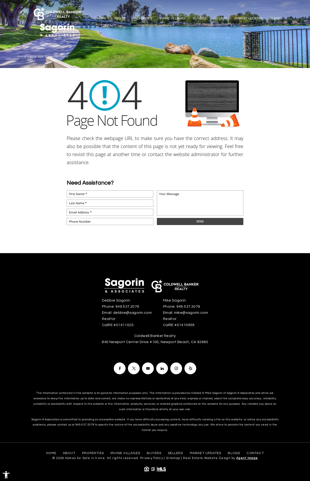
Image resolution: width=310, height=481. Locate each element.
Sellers (220, 18)
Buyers (199, 18)
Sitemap (173, 458)
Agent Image (247, 458)
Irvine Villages (172, 18)
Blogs (275, 18)
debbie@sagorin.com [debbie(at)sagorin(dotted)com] (132, 313)
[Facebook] (120, 368)
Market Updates (248, 18)
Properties (142, 18)
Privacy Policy (151, 458)
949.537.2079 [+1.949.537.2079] (127, 306)
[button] (6, 475)
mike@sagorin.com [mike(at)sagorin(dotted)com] (191, 313)
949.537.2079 (84, 424)
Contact (108, 25)
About (119, 18)
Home (101, 18)
